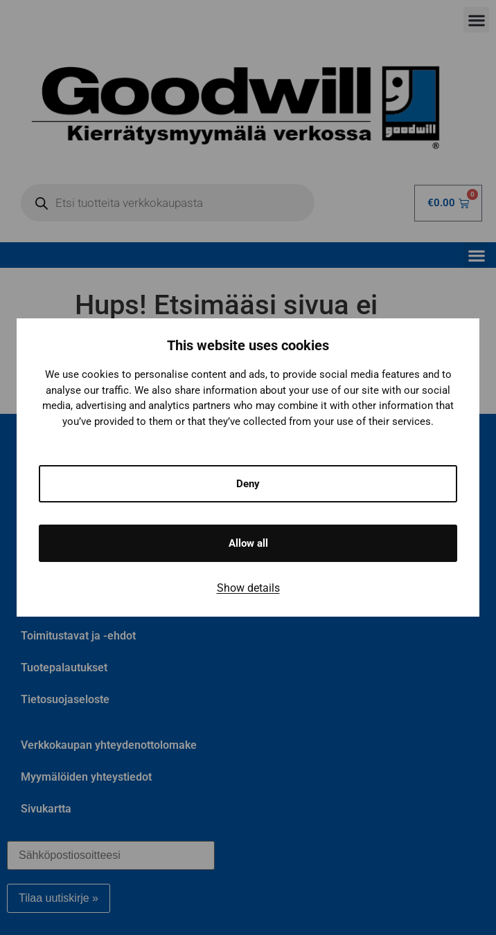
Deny (248, 484)
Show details (248, 587)
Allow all (248, 543)
